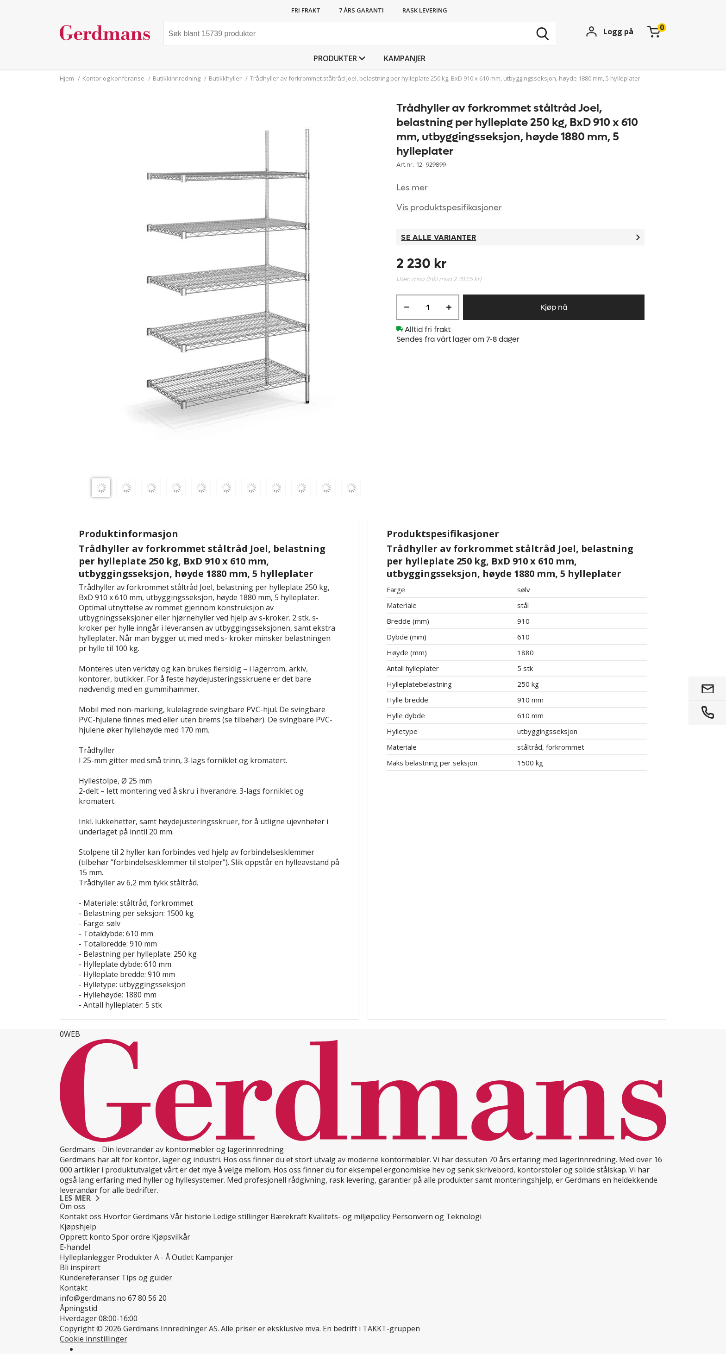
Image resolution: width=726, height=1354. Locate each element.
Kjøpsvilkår (171, 1237)
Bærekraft (288, 1216)
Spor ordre (131, 1237)
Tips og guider (146, 1278)
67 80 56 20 (147, 1298)
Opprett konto (85, 1237)
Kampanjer (405, 58)
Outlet (183, 1257)
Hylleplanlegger (87, 1257)
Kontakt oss (80, 1216)
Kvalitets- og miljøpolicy (349, 1216)
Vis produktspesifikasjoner (449, 207)
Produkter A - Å (143, 1257)
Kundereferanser (89, 1278)
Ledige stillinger (241, 1216)
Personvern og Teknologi (437, 1216)
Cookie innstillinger (93, 1339)
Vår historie (190, 1216)
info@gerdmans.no (93, 1298)
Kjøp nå (553, 307)
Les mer (412, 187)
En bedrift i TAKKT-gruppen (371, 1328)
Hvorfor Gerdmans (136, 1216)
